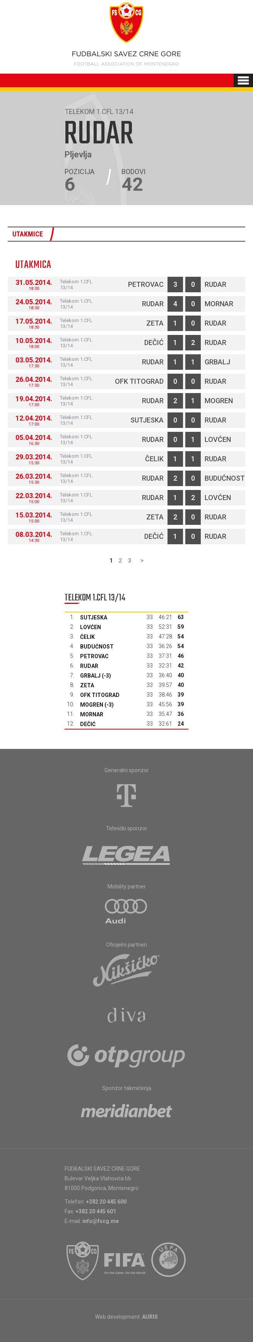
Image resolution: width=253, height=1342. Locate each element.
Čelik (154, 459)
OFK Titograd (139, 381)
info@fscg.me (100, 1221)
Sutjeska (147, 420)
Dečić (154, 342)
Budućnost (225, 478)
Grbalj (217, 362)
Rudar (215, 284)
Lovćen (218, 439)
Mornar (219, 304)
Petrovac (146, 284)
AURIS (150, 1317)
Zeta (155, 323)
